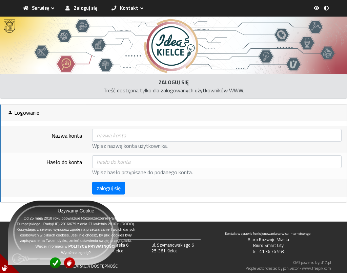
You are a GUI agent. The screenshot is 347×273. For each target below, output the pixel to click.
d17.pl (326, 262)
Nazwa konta (67, 136)
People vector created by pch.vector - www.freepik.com (288, 268)
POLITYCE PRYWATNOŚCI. (92, 246)
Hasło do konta (64, 162)
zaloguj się (109, 188)
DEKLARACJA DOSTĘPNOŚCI (92, 266)
